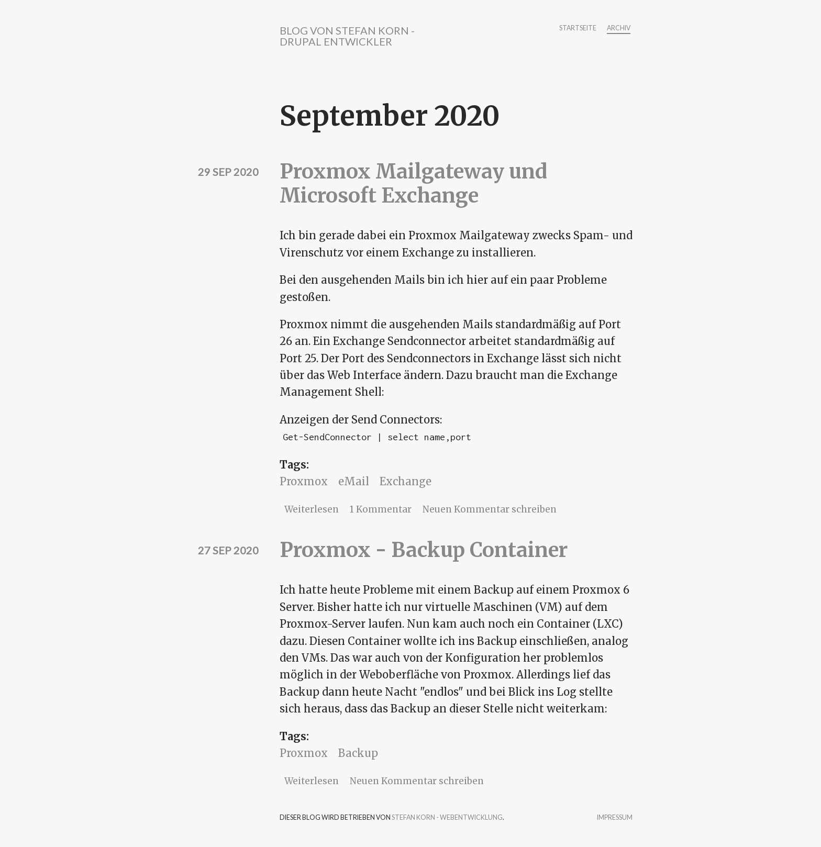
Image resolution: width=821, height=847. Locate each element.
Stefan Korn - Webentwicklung (447, 817)
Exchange (405, 481)
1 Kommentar (381, 509)
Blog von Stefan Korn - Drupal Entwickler (347, 36)
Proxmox (304, 481)
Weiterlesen (311, 509)
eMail (353, 481)
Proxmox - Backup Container (424, 550)
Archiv (618, 28)
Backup (358, 753)
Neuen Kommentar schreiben (490, 509)
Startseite (577, 28)
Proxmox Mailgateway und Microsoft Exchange (413, 183)
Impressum (615, 818)
